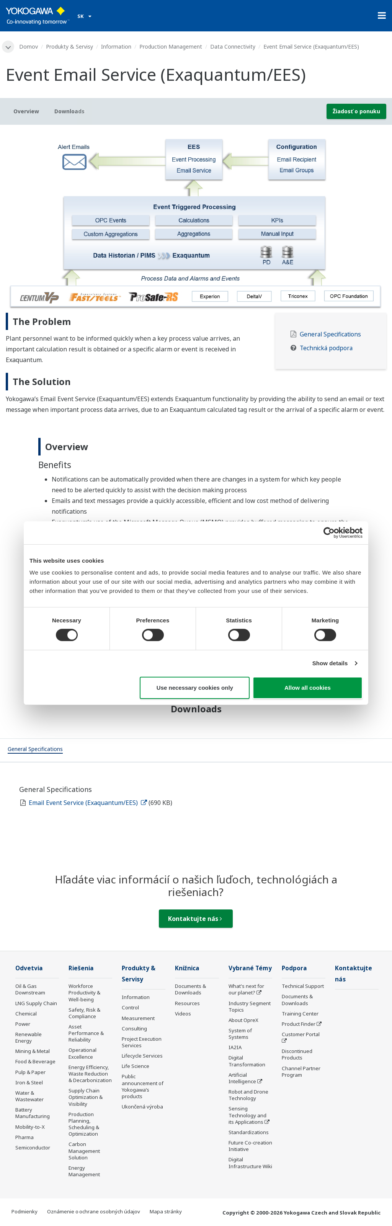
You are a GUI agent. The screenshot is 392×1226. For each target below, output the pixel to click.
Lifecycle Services (142, 1055)
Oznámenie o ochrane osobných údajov (93, 1211)
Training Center (300, 1013)
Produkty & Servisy (69, 46)
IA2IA (235, 1047)
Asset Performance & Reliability (86, 1033)
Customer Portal (301, 1034)
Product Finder (298, 1023)
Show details (330, 663)
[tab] (35, 750)
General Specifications (330, 334)
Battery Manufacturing (32, 1113)
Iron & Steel (29, 1082)
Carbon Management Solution (84, 1151)
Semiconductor (32, 1147)
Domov (28, 46)
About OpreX (243, 1020)
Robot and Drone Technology (248, 1095)
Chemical (26, 1013)
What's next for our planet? (246, 989)
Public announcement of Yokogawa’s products (142, 1086)
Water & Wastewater (29, 1096)
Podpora (294, 968)
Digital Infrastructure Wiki (250, 1162)
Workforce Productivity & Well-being (84, 992)
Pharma (24, 1137)
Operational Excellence (82, 1053)
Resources (187, 1003)
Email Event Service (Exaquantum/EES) (88, 802)
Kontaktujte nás (195, 918)
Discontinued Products (297, 1054)
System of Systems (240, 1033)
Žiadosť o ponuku (356, 111)
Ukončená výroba (142, 1106)
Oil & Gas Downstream (30, 989)
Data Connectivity (232, 46)
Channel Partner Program (301, 1071)
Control (130, 1007)
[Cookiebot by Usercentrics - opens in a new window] (329, 532)
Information (116, 46)
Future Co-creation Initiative (250, 1146)
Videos (183, 1013)
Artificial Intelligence (242, 1078)
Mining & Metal (32, 1051)
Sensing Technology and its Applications (247, 1115)
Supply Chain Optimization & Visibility (86, 1097)
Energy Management (84, 1171)
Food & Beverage (35, 1061)
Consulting (134, 1028)
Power (22, 1023)
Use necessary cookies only (195, 687)
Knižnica (187, 968)
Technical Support (303, 986)
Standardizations (249, 1132)
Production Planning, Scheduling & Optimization (84, 1124)
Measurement (138, 1018)
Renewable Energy (28, 1037)
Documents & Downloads (190, 989)
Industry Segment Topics (250, 1006)
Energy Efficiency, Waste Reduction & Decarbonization (90, 1074)
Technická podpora (326, 348)
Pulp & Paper (30, 1072)
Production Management (170, 46)
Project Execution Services (142, 1042)
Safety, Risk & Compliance (84, 1013)
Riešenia (81, 968)
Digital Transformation (247, 1061)
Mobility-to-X (30, 1126)
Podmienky (24, 1211)
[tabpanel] (196, 221)
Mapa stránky (166, 1211)
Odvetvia (29, 968)
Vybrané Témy (250, 968)
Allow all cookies (307, 687)
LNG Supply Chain (36, 1003)
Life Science (135, 1066)
